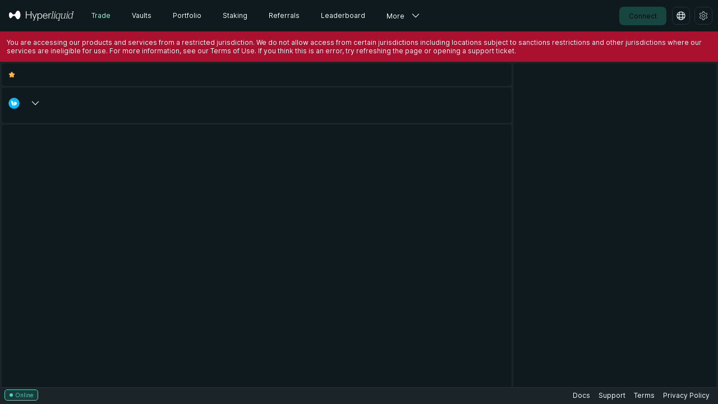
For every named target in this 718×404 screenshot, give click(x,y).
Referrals (284, 15)
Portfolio (187, 15)
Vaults (141, 15)
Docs (581, 395)
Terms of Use (232, 51)
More (395, 16)
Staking (235, 15)
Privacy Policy (686, 395)
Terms (644, 395)
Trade (101, 15)
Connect (643, 16)
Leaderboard (343, 15)
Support (612, 395)
